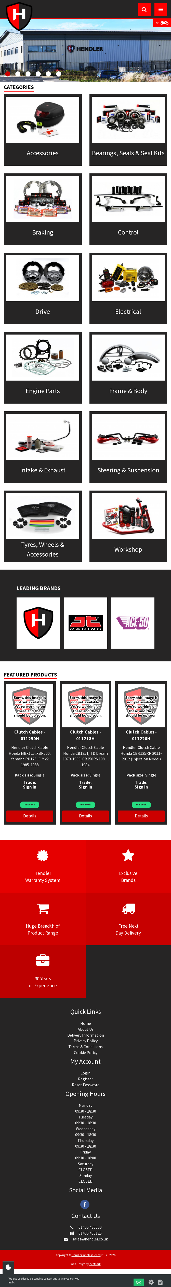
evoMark (95, 1264)
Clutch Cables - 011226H (141, 735)
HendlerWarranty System (43, 866)
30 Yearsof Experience (43, 971)
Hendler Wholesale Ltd (86, 1255)
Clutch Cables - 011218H (85, 735)
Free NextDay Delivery (128, 919)
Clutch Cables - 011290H (29, 735)
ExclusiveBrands (128, 866)
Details (29, 816)
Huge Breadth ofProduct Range (43, 919)
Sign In (29, 787)
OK (138, 1282)
